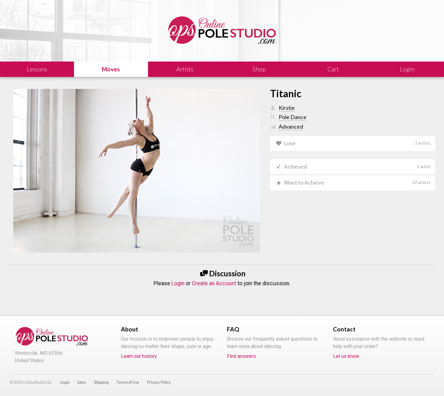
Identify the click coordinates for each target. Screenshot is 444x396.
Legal (64, 382)
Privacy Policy (159, 382)
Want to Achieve (357, 182)
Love (357, 143)
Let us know (346, 356)
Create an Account (214, 283)
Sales (81, 382)
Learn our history (139, 356)
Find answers (241, 356)
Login (177, 283)
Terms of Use (127, 382)
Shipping (101, 382)
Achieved (357, 166)
